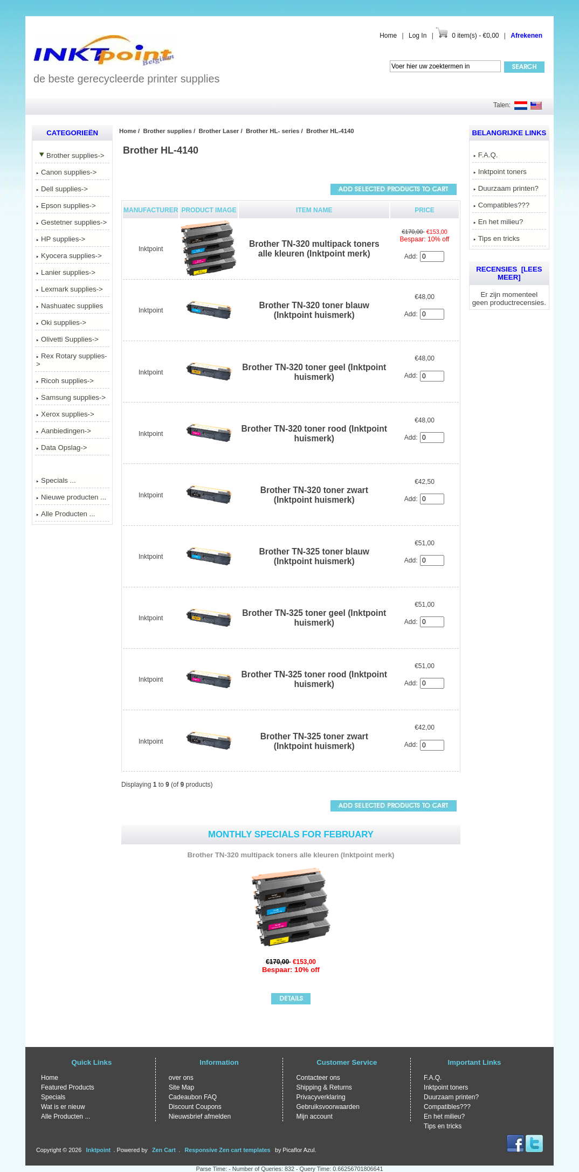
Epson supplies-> (66, 206)
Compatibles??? (501, 205)
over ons (181, 1077)
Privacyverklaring (320, 1097)
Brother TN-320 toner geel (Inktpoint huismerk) (314, 372)
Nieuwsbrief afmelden (200, 1116)
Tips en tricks (496, 238)
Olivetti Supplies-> (67, 339)
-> (70, 155)
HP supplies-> (60, 239)
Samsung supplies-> (71, 397)
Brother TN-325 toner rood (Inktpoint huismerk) (314, 679)
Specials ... (56, 480)
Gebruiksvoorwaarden (327, 1107)
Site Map (181, 1087)
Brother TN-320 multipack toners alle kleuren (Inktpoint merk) (314, 248)
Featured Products (67, 1087)
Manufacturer (150, 210)
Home (388, 35)
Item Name (314, 210)
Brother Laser (219, 131)
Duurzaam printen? (506, 188)
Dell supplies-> (62, 189)
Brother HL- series (272, 131)
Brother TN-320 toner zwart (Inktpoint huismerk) (314, 495)
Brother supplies (167, 131)
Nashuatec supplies (69, 306)
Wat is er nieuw (63, 1107)
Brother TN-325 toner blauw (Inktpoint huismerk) (314, 556)
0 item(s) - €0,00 (475, 35)
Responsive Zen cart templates (228, 1150)
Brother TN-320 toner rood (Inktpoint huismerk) (314, 433)
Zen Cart (164, 1150)
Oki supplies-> (61, 322)
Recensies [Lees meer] (509, 273)
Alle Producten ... (65, 514)
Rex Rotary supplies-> (71, 360)
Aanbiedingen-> (63, 431)
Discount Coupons (195, 1107)
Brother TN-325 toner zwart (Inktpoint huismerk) (314, 741)
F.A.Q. (485, 155)
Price (425, 210)
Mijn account (314, 1116)
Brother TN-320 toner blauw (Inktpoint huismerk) (314, 310)
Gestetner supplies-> (71, 222)
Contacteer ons (318, 1077)
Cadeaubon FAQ (193, 1097)
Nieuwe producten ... (71, 497)
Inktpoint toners (500, 172)
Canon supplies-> (66, 172)
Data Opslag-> (61, 447)
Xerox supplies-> (65, 414)
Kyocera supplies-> (69, 256)
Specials (53, 1097)
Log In (417, 35)
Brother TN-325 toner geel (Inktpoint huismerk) (314, 617)
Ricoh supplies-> (65, 381)
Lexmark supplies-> (69, 289)
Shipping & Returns (323, 1087)
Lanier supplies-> (65, 272)
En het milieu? (498, 222)
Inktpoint (151, 249)
